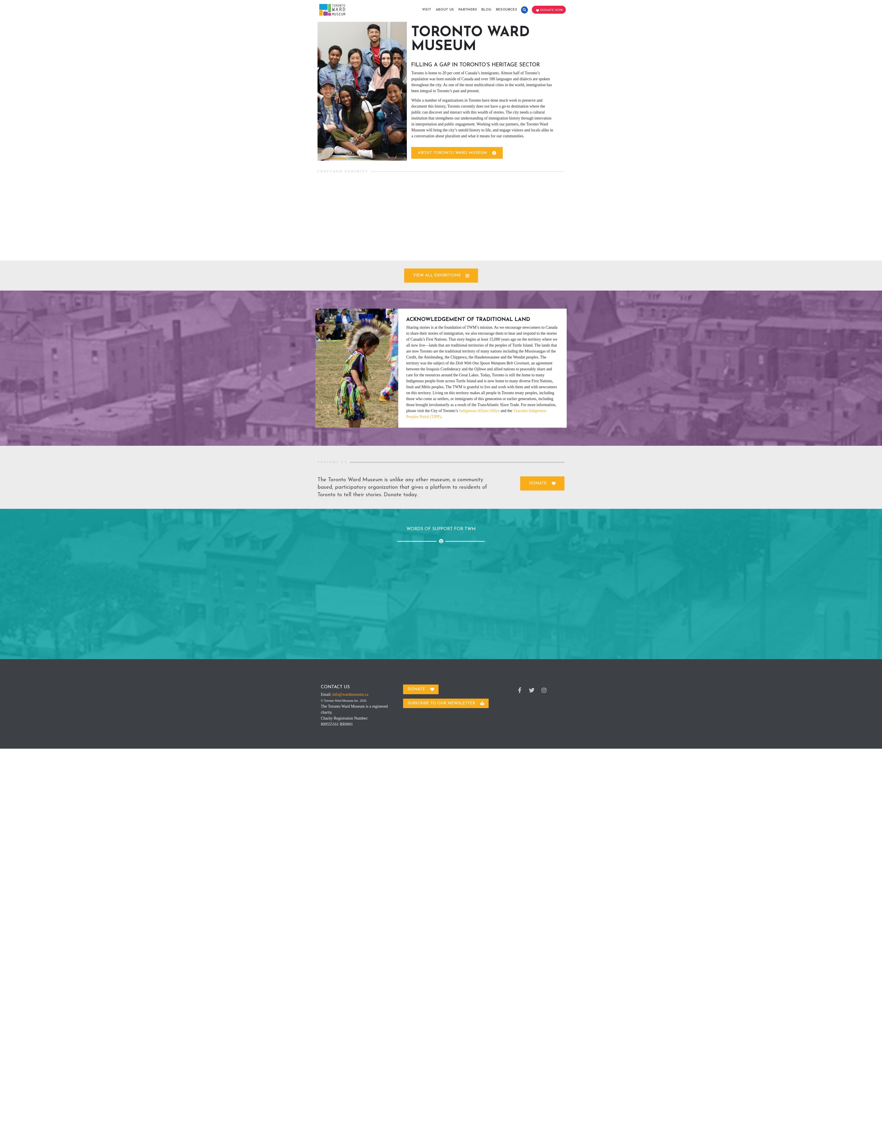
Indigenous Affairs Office (479, 411)
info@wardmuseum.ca (350, 694)
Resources (506, 9)
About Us (445, 9)
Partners (467, 9)
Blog (486, 9)
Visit (426, 9)
